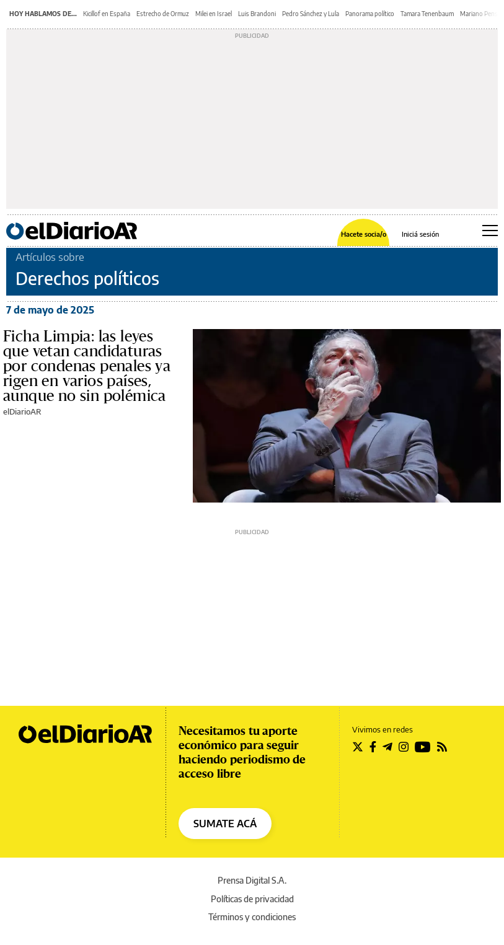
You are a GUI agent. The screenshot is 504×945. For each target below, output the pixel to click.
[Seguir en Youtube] (423, 746)
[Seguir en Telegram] (387, 746)
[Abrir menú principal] (490, 230)
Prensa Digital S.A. (252, 880)
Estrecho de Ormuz (162, 13)
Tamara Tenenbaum (427, 13)
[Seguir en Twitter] (357, 746)
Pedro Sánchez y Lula (310, 13)
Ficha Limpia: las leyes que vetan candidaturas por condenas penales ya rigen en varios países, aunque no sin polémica (86, 366)
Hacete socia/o (363, 234)
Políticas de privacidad (252, 899)
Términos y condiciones (252, 917)
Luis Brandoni (257, 13)
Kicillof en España (106, 13)
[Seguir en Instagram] (404, 746)
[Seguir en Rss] (442, 746)
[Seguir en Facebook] (372, 746)
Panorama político (369, 13)
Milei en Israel (213, 13)
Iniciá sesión (420, 234)
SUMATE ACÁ (225, 823)
